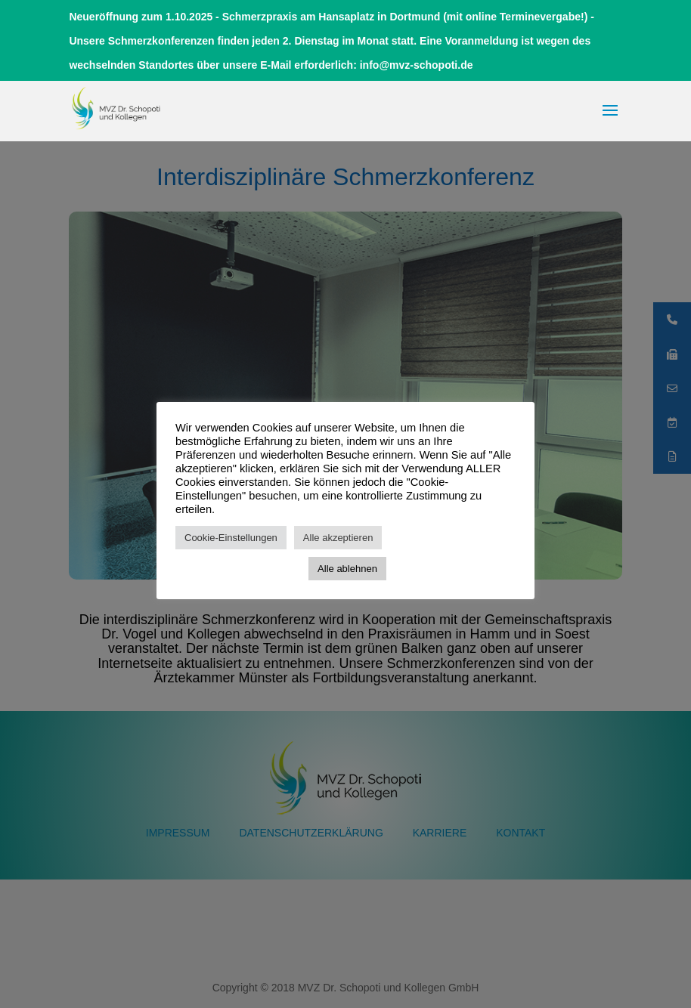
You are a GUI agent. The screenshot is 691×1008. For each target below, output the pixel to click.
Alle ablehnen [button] (347, 568)
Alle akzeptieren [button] (338, 537)
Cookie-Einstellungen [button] (230, 537)
